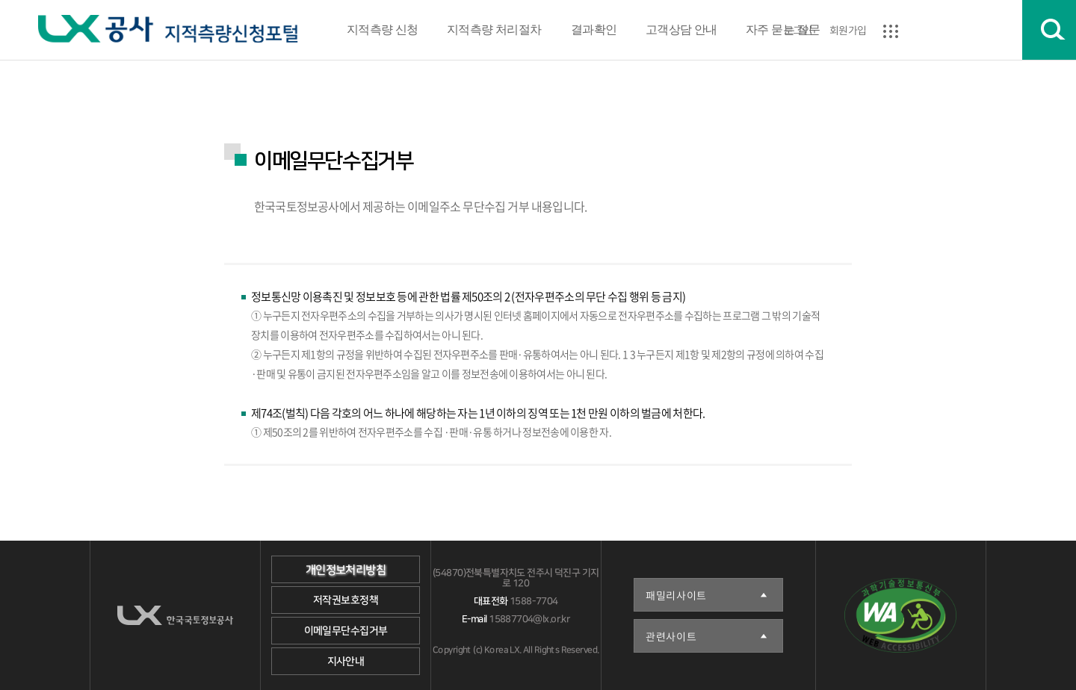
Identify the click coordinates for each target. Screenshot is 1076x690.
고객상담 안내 (681, 29)
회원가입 (848, 29)
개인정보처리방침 (346, 570)
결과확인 (593, 29)
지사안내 (346, 662)
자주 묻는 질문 (783, 29)
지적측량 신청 (382, 29)
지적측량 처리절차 (494, 29)
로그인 (797, 29)
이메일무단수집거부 (346, 631)
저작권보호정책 (345, 600)
